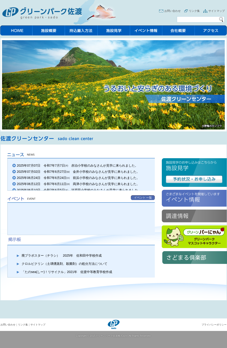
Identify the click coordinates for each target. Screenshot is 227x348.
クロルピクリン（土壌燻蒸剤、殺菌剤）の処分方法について (64, 263)
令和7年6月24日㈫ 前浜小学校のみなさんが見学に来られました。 (92, 178)
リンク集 (194, 11)
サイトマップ (216, 11)
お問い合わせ (172, 11)
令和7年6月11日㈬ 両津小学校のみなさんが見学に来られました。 (92, 184)
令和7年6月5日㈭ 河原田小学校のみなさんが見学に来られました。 (92, 190)
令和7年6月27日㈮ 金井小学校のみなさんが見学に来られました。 (92, 171)
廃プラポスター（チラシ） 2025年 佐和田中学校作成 (62, 255)
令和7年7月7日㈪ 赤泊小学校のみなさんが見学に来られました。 (91, 165)
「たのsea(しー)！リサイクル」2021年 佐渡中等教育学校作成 (67, 272)
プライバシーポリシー (214, 324)
